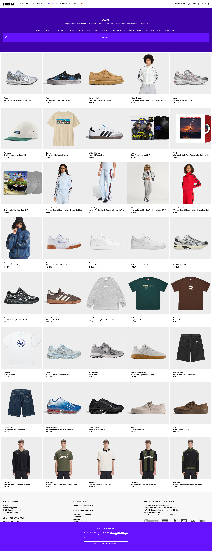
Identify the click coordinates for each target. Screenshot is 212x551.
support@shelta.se (86, 505)
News (21, 4)
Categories (52, 4)
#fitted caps (170, 31)
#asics (39, 31)
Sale (82, 4)
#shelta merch (119, 31)
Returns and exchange (82, 514)
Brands (40, 4)
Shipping (76, 519)
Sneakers (30, 4)
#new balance (84, 31)
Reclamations (78, 517)
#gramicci (50, 31)
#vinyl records (102, 31)
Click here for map (10, 512)
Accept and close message (106, 543)
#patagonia (156, 31)
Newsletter (65, 4)
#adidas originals (66, 31)
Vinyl (74, 4)
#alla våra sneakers (138, 31)
